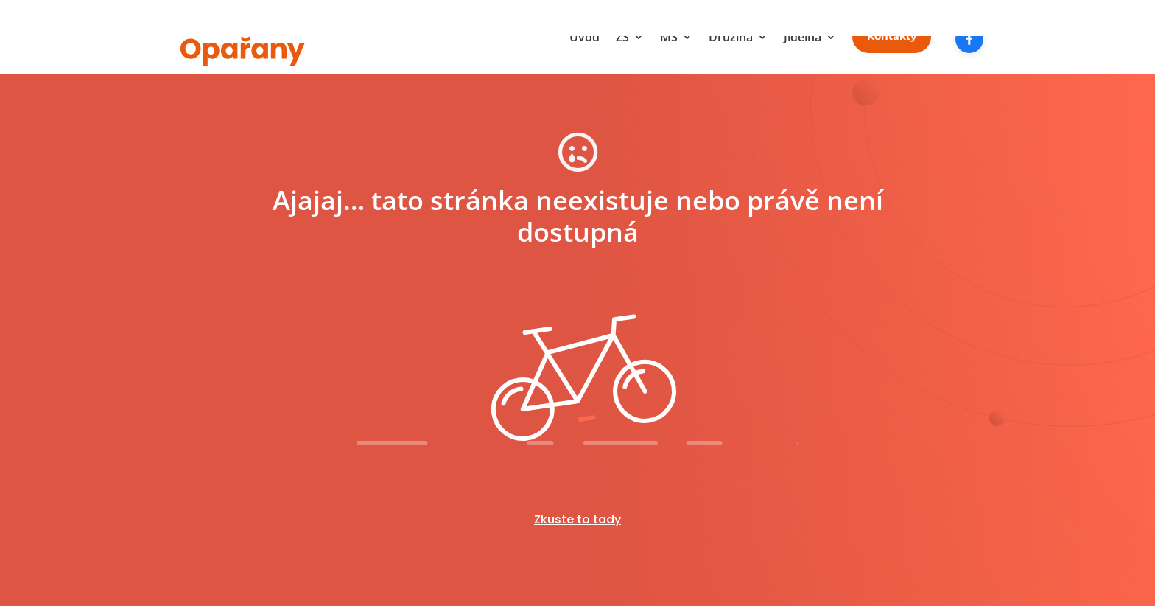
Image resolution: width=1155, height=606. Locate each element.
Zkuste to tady (577, 519)
